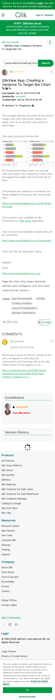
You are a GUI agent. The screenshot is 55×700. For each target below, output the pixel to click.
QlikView (6, 479)
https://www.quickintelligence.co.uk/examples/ (26, 240)
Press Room (7, 572)
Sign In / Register (45, 15)
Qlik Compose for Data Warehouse (20, 493)
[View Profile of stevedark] (18, 71)
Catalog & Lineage (11, 503)
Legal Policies (8, 651)
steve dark (43, 285)
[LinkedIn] (10, 624)
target (5, 290)
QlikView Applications (23, 313)
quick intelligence (21, 285)
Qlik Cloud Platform (11, 465)
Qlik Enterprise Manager (14, 498)
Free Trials (6, 535)
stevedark (21, 96)
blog (22, 281)
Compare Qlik (8, 540)
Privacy (5, 586)
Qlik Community (10, 42)
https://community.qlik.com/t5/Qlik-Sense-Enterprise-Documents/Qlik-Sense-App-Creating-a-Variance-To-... (24, 373)
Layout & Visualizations (24, 308)
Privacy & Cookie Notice (14, 656)
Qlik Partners (8, 530)
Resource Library (10, 525)
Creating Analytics (22, 303)
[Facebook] (16, 624)
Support (5, 554)
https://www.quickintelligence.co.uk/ (21, 273)
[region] (27, 679)
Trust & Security (9, 576)
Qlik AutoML (7, 474)
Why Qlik (6, 512)
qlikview (6, 285)
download (40, 281)
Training (5, 549)
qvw (34, 285)
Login (40, 3)
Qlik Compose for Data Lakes (17, 489)
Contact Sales (9, 605)
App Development (22, 298)
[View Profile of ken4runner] (19, 341)
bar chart (14, 281)
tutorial (14, 290)
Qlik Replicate (8, 484)
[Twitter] (3, 624)
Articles (40, 298)
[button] (52, 71)
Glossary (6, 544)
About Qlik (6, 567)
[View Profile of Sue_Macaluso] (21, 412)
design (29, 281)
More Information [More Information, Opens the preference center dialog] (27, 696)
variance (24, 290)
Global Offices (9, 600)
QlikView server (32, 23)
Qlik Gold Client (9, 508)
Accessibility (7, 581)
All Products (7, 460)
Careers (5, 591)
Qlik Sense (25, 220)
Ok (27, 690)
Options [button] (50, 42)
